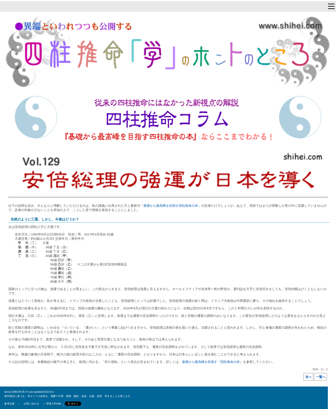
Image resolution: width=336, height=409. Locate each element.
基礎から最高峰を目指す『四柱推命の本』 (212, 362)
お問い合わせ (31, 403)
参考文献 (9, 403)
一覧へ (321, 377)
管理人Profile (53, 403)
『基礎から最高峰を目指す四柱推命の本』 (170, 205)
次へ (308, 377)
